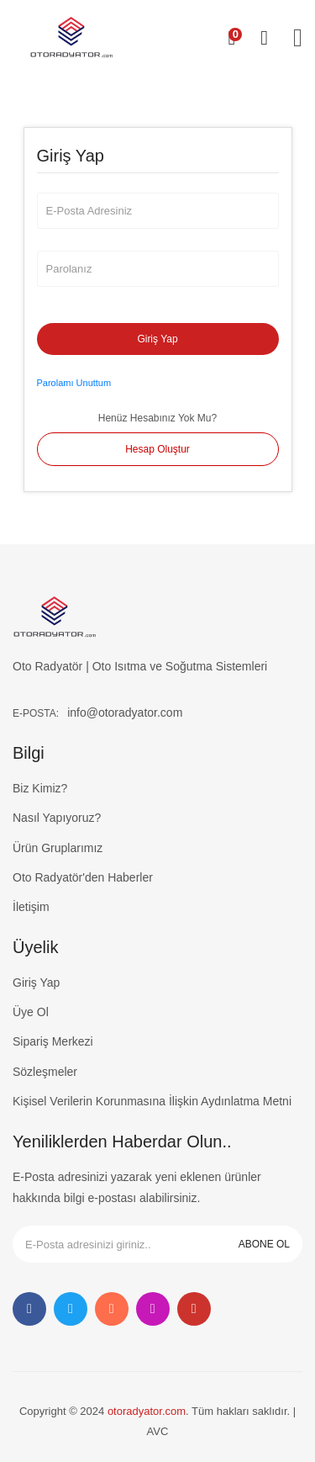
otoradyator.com (147, 1411)
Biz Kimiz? (40, 788)
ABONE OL (264, 1244)
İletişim (31, 907)
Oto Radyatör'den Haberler (83, 877)
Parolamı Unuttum (74, 383)
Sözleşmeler (45, 1071)
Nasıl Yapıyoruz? (57, 817)
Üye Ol (31, 1012)
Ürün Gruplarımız (57, 848)
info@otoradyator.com (124, 712)
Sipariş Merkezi (53, 1041)
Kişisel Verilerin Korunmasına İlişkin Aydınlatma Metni (152, 1101)
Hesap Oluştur (157, 449)
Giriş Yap (157, 339)
